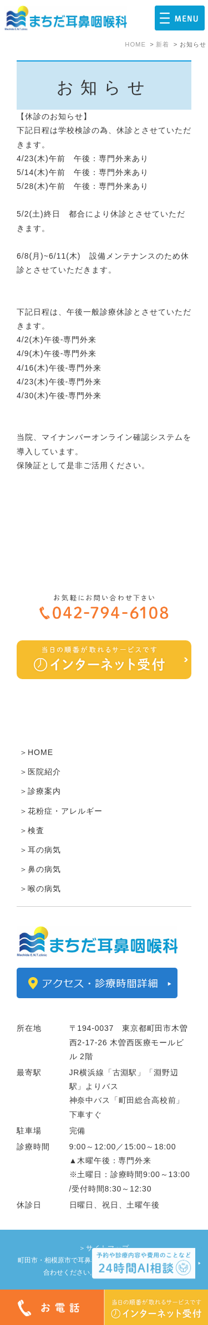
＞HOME (36, 752)
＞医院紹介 (40, 771)
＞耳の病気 (40, 849)
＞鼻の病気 (40, 869)
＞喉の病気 (40, 888)
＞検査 (31, 830)
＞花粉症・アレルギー (61, 811)
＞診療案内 (40, 791)
